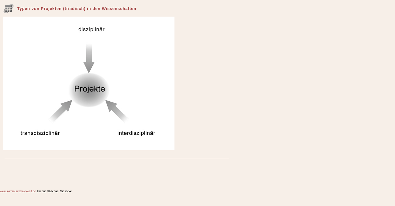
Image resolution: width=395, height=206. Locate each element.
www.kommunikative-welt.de (18, 191)
